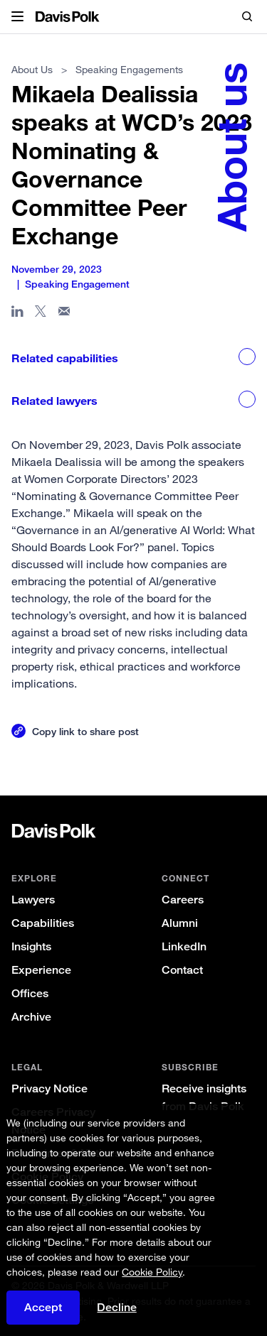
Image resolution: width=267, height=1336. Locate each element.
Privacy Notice (49, 1088)
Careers (183, 899)
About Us (32, 69)
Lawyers (33, 899)
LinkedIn (184, 946)
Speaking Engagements (129, 69)
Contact (182, 970)
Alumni (180, 923)
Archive (31, 1016)
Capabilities (42, 923)
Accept (43, 1307)
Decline (117, 1307)
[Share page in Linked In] (17, 313)
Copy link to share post (85, 731)
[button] (17, 17)
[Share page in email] (64, 313)
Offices (29, 993)
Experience (41, 970)
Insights (31, 946)
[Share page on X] (41, 313)
